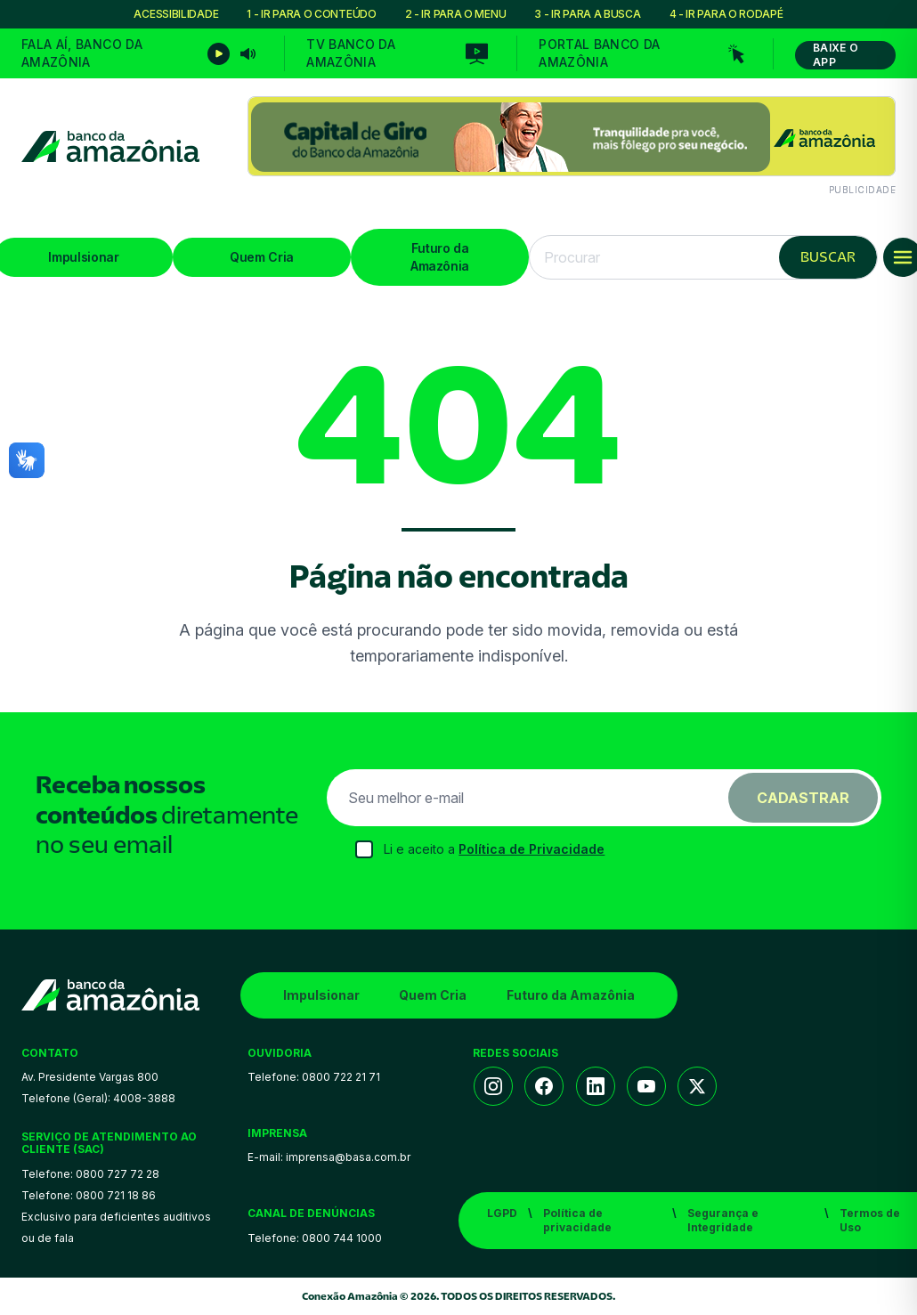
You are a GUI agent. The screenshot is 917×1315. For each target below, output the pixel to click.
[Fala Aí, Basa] (138, 53)
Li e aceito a (494, 848)
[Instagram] (493, 1086)
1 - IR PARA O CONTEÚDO (311, 13)
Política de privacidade (577, 1220)
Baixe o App (835, 55)
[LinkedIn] (595, 1086)
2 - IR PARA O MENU (456, 13)
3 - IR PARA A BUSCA (587, 13)
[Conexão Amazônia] (110, 146)
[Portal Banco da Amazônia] (641, 53)
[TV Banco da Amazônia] (397, 53)
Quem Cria (262, 256)
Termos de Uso (870, 1220)
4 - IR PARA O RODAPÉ (726, 13)
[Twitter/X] (697, 1086)
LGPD (502, 1213)
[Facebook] (544, 1086)
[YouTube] (646, 1086)
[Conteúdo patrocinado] (572, 146)
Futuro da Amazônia (439, 256)
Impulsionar (321, 994)
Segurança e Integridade (723, 1220)
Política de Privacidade (531, 848)
